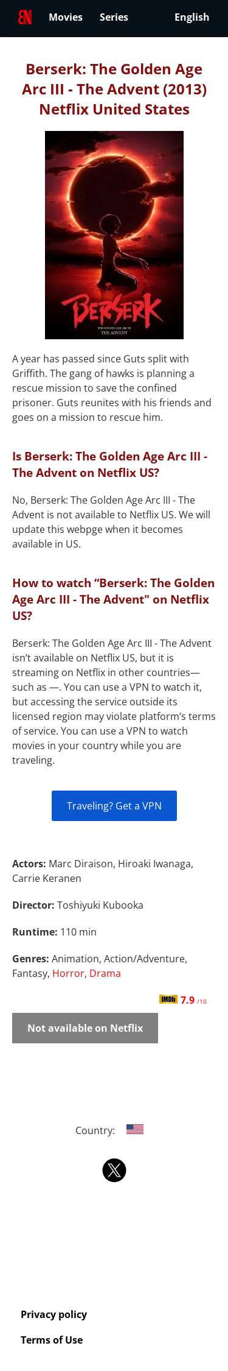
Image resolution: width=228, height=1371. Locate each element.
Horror (68, 973)
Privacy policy (54, 1314)
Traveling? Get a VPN (114, 805)
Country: (114, 1130)
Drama (105, 973)
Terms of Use (52, 1340)
